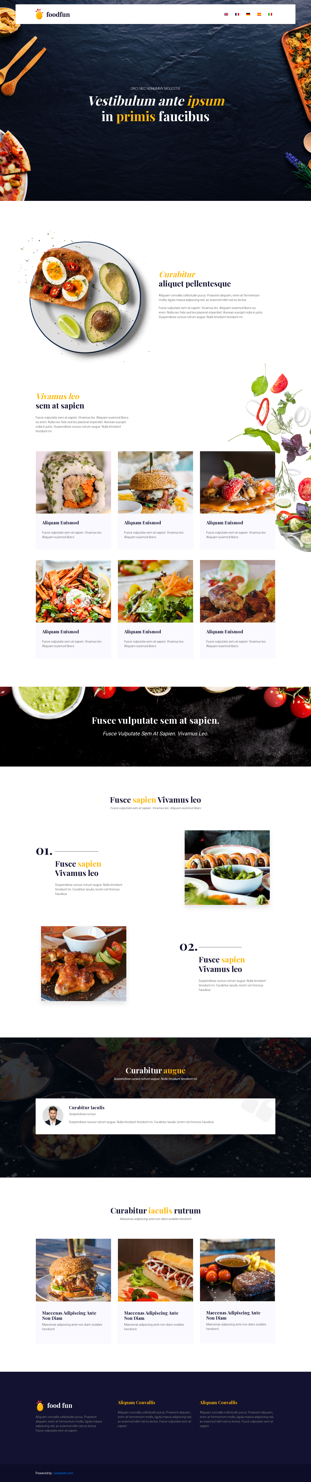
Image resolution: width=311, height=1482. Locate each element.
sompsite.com (63, 1473)
